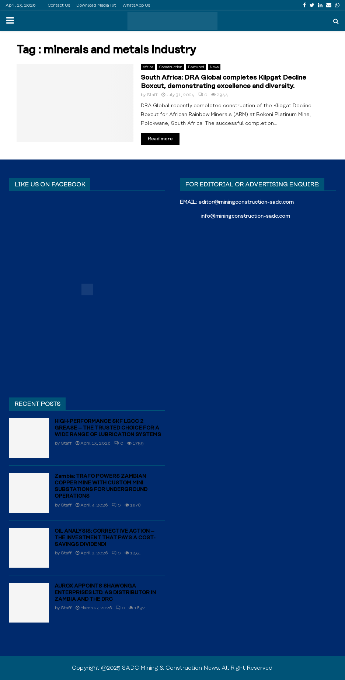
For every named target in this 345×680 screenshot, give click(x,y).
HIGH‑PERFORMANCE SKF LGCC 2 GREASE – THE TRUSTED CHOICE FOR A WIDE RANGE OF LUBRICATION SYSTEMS (108, 428)
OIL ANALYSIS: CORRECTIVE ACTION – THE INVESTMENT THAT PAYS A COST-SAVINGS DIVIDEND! (105, 537)
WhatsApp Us (136, 5)
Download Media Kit (96, 5)
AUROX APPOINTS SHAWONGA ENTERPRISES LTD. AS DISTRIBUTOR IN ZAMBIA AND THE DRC (105, 592)
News (214, 67)
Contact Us (59, 5)
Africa (148, 67)
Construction (170, 67)
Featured (196, 67)
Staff (152, 94)
